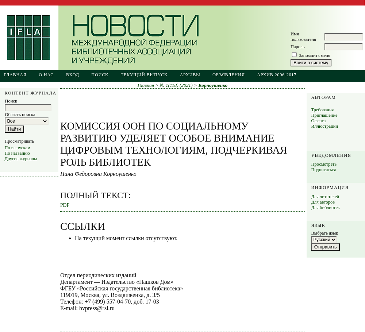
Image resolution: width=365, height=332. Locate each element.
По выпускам (17, 147)
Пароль (298, 46)
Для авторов (323, 202)
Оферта (318, 120)
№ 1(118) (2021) (176, 85)
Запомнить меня (314, 55)
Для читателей (325, 196)
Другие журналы (20, 158)
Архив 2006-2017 (276, 74)
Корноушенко (213, 85)
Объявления (228, 74)
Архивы (190, 74)
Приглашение (324, 115)
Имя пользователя (303, 36)
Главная (15, 74)
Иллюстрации (324, 126)
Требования (322, 109)
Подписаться (323, 169)
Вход (72, 74)
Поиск (99, 74)
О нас (46, 74)
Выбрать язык (324, 233)
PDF (64, 205)
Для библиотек (325, 207)
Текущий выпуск (144, 74)
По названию (17, 153)
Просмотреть (324, 164)
